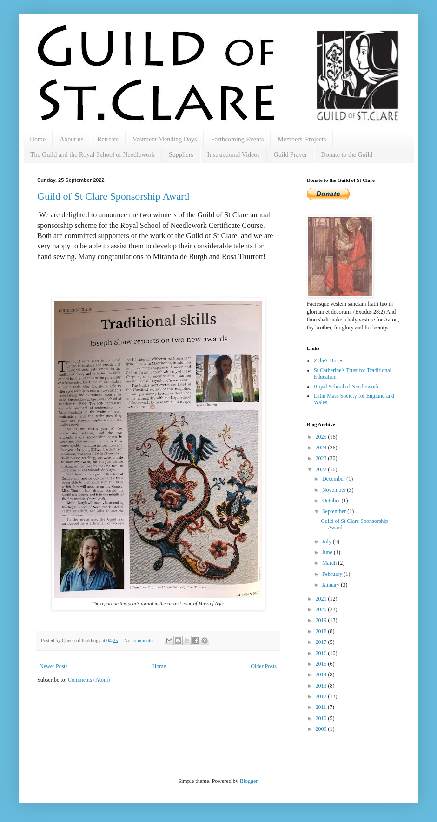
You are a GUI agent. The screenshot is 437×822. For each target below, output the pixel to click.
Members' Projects (302, 139)
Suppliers (181, 154)
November (334, 490)
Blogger (249, 781)
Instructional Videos (233, 154)
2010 (322, 718)
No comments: (139, 640)
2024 (322, 447)
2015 (322, 664)
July (327, 541)
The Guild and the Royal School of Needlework (92, 154)
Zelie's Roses (328, 360)
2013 (322, 685)
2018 (322, 631)
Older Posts (264, 666)
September (334, 511)
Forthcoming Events (237, 139)
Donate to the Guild (347, 154)
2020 (322, 609)
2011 (322, 707)
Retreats (108, 139)
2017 (322, 642)
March (330, 563)
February (333, 574)
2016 (322, 653)
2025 (322, 437)
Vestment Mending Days (164, 139)
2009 (322, 729)
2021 (322, 598)
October (332, 500)
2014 (322, 674)
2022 (322, 469)
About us (71, 139)
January (331, 584)
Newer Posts (53, 666)
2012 (322, 696)
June (328, 552)
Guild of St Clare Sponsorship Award (113, 196)
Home (38, 139)
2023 (322, 458)
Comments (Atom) (89, 679)
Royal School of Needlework (346, 386)
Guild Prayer (290, 154)
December (334, 478)
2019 (322, 620)
